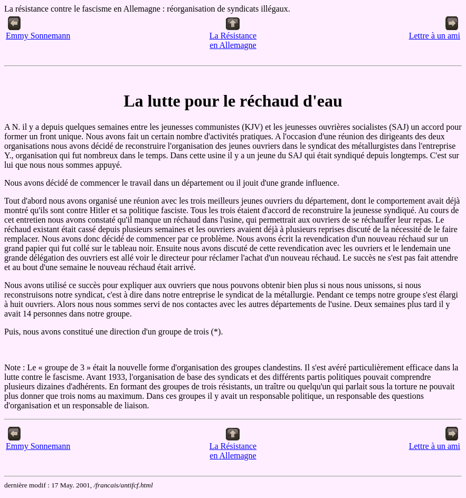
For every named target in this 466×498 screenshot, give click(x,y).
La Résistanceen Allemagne (233, 37)
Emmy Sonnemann (38, 32)
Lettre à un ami (434, 32)
